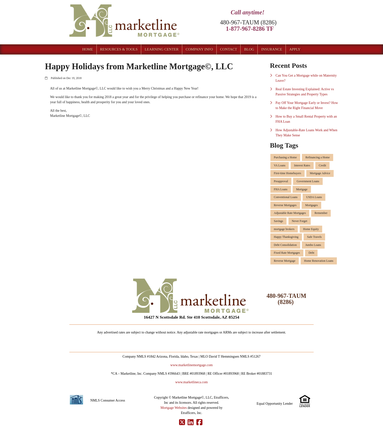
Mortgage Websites (173, 408)
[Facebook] (199, 422)
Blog (249, 49)
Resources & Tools (119, 49)
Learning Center (162, 49)
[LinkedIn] (191, 422)
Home (87, 49)
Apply (294, 49)
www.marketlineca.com (191, 382)
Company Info (199, 49)
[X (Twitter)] (182, 422)
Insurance (271, 49)
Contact (228, 49)
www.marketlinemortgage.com (191, 365)
